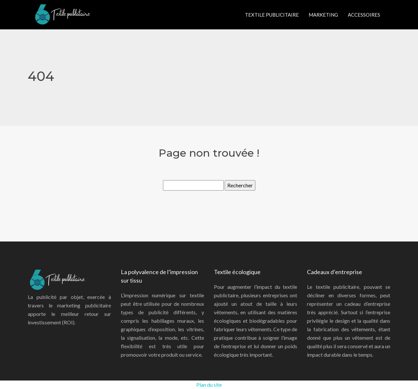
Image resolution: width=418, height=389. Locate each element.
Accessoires (364, 15)
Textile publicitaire (272, 15)
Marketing (323, 15)
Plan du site (209, 384)
